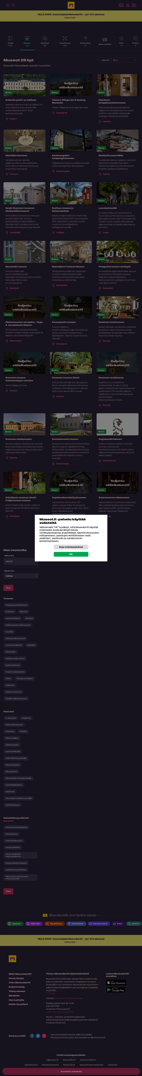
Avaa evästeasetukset (71, 547)
